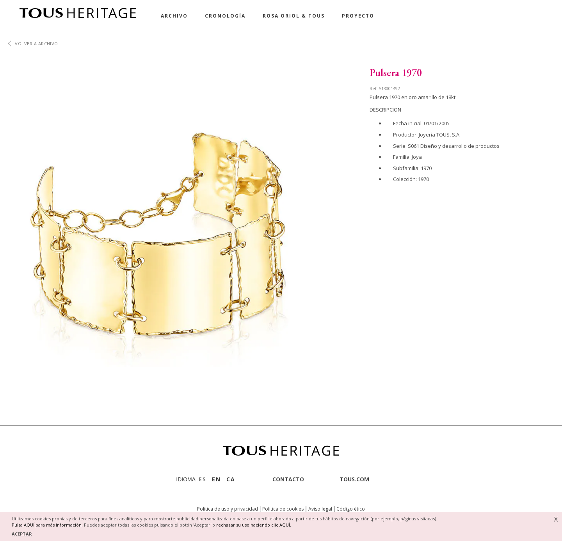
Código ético (350, 509)
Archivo (174, 15)
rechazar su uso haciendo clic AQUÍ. (253, 525)
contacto (288, 479)
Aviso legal (320, 509)
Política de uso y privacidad (227, 509)
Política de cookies (283, 509)
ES (202, 479)
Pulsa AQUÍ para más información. (47, 525)
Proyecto (358, 15)
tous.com (354, 479)
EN (216, 479)
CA (230, 479)
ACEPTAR (22, 534)
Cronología (225, 15)
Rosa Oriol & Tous (294, 15)
